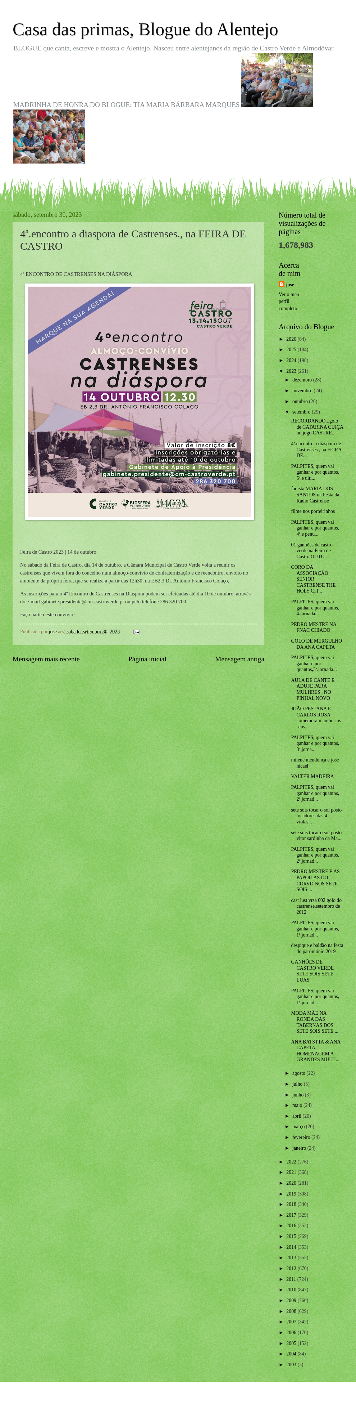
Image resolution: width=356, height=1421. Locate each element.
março (299, 1126)
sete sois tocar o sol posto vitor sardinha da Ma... (316, 835)
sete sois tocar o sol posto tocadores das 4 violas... (316, 816)
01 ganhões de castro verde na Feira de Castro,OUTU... (311, 550)
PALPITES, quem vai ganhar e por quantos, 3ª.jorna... (315, 743)
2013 (291, 1257)
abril (297, 1116)
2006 (291, 1332)
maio (297, 1105)
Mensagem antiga (239, 659)
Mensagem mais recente (46, 659)
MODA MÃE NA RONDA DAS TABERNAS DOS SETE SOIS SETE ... (314, 1022)
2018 (291, 1204)
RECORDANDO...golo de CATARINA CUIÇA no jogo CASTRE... (317, 426)
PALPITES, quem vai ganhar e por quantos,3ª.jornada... (314, 663)
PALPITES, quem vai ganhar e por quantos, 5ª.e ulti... (315, 472)
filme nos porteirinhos (313, 511)
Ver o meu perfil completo (289, 301)
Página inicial (147, 659)
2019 (291, 1194)
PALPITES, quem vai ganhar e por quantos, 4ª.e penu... (315, 528)
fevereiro (301, 1137)
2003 (291, 1364)
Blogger (217, 1406)
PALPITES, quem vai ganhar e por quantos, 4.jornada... (315, 607)
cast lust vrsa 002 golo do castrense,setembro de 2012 (316, 906)
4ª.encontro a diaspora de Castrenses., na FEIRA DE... (316, 449)
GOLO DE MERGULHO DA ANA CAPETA (316, 644)
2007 (291, 1321)
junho (298, 1095)
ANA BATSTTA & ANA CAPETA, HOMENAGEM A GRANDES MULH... (315, 1051)
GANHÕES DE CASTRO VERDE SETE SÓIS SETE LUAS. (312, 971)
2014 (291, 1247)
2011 (291, 1279)
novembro (303, 390)
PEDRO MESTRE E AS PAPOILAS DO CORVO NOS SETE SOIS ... (315, 880)
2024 (291, 360)
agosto (299, 1073)
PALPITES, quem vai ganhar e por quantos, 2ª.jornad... (315, 793)
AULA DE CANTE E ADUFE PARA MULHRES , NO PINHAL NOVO (312, 689)
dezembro (302, 380)
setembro (302, 412)
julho (298, 1084)
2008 (291, 1311)
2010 (291, 1289)
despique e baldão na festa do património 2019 (317, 948)
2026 (291, 339)
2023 (291, 371)
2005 (291, 1343)
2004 (291, 1354)
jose (290, 284)
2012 (291, 1268)
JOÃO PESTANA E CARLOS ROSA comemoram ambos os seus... (316, 717)
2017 (291, 1215)
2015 (291, 1236)
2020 (291, 1183)
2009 (291, 1300)
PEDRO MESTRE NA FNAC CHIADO (313, 627)
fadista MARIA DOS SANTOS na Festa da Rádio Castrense (315, 494)
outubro (300, 401)
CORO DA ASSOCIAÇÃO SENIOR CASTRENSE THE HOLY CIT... (313, 579)
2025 (291, 349)
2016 (291, 1225)
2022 (291, 1162)
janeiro (299, 1148)
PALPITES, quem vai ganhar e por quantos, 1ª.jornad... (315, 928)
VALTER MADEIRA (312, 776)
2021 (291, 1172)
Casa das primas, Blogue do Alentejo (145, 29)
